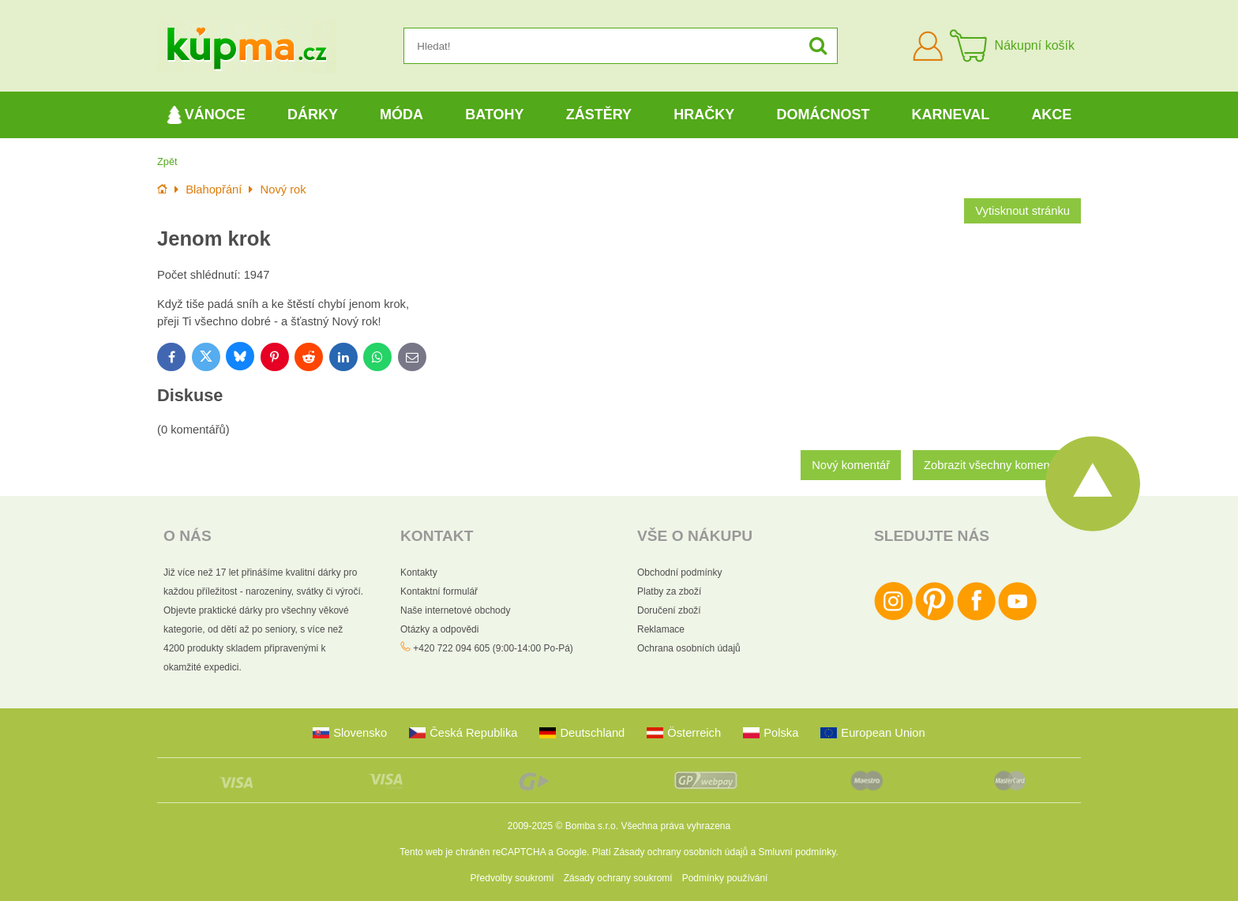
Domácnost (822, 114)
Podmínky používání (725, 878)
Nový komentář (851, 465)
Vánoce (206, 115)
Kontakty (418, 572)
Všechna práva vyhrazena (675, 826)
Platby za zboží (669, 591)
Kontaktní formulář (439, 591)
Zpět (167, 161)
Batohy (494, 114)
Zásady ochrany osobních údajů (680, 852)
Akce (1051, 114)
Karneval (951, 114)
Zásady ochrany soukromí (618, 878)
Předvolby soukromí (512, 878)
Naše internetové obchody (455, 610)
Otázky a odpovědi (439, 629)
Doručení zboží (669, 610)
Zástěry (599, 114)
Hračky (703, 114)
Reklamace (661, 629)
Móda (401, 114)
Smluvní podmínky (797, 852)
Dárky (312, 114)
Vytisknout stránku (1022, 211)
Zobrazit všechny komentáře (997, 465)
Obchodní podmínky (679, 572)
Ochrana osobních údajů (689, 648)
